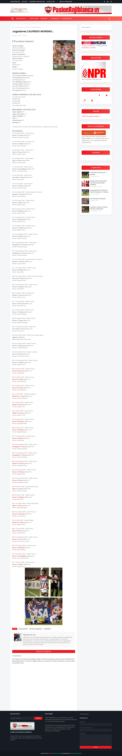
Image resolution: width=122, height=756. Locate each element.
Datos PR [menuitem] (44, 18)
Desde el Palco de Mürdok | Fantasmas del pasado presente (98, 182)
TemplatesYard (56, 753)
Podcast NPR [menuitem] (33, 18)
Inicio (13, 27)
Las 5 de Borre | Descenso (98, 199)
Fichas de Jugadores (35, 629)
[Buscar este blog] (22, 718)
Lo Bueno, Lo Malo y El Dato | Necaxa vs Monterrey (99, 208)
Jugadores (19, 27)
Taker (15, 35)
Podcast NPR (51, 1)
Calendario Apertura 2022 (37, 1)
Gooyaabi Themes (76, 753)
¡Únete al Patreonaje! (65, 1)
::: (57, 1)
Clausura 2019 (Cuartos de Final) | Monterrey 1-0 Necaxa (99, 191)
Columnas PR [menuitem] (54, 18)
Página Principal (15, 1)
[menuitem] (12, 18)
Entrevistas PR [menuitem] (67, 18)
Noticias (24, 1)
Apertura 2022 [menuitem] (21, 18)
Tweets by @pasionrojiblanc (91, 116)
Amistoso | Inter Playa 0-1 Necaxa (98, 173)
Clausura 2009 (22, 629)
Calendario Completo (89, 48)
